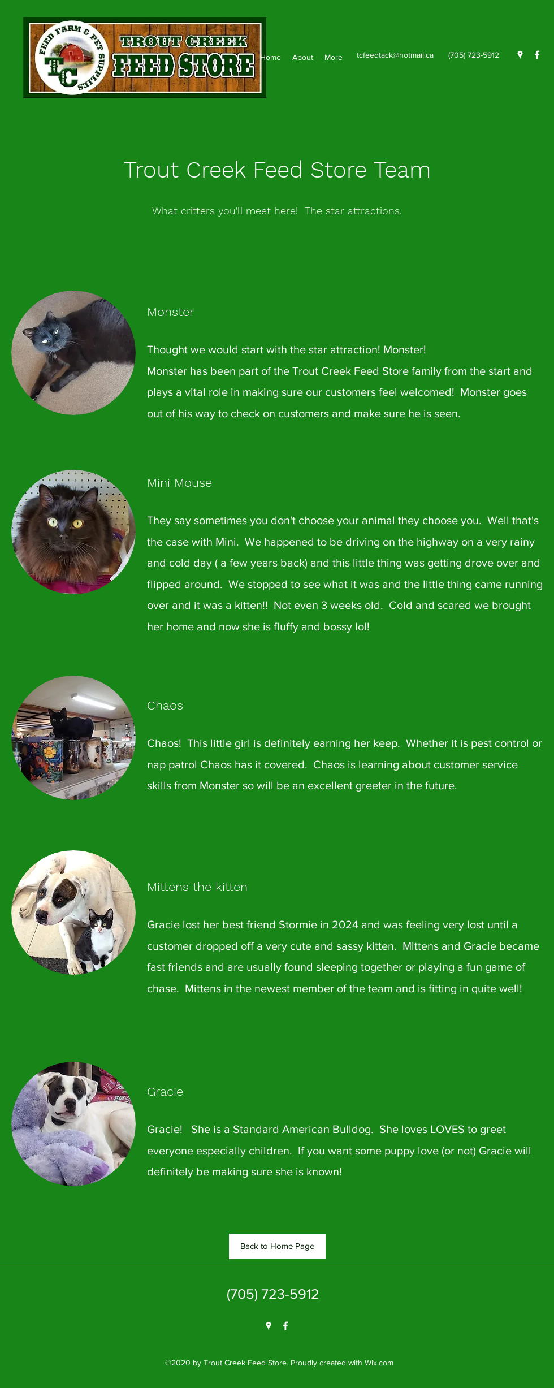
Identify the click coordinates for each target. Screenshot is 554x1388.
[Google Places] (520, 54)
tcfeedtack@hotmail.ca (395, 54)
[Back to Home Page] (277, 1246)
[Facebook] (537, 54)
